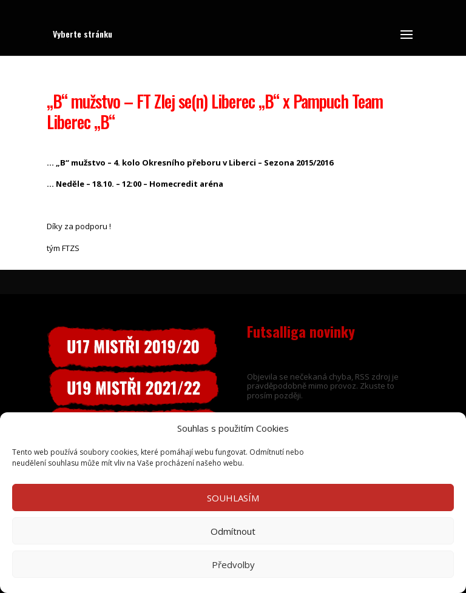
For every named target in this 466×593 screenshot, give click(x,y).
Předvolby (233, 564)
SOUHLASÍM (233, 498)
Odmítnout (233, 531)
